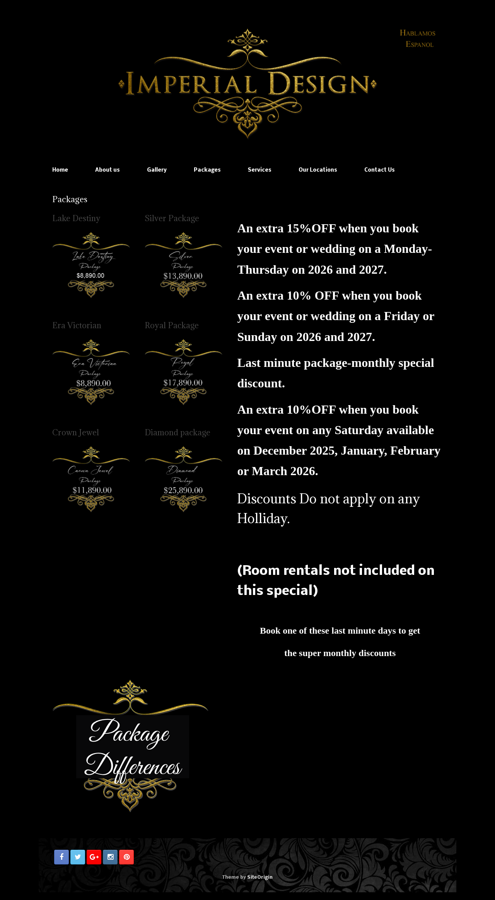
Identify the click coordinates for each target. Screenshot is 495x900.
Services (259, 170)
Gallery (157, 170)
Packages (207, 170)
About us (107, 170)
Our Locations (318, 170)
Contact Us (379, 170)
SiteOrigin (260, 877)
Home (60, 170)
